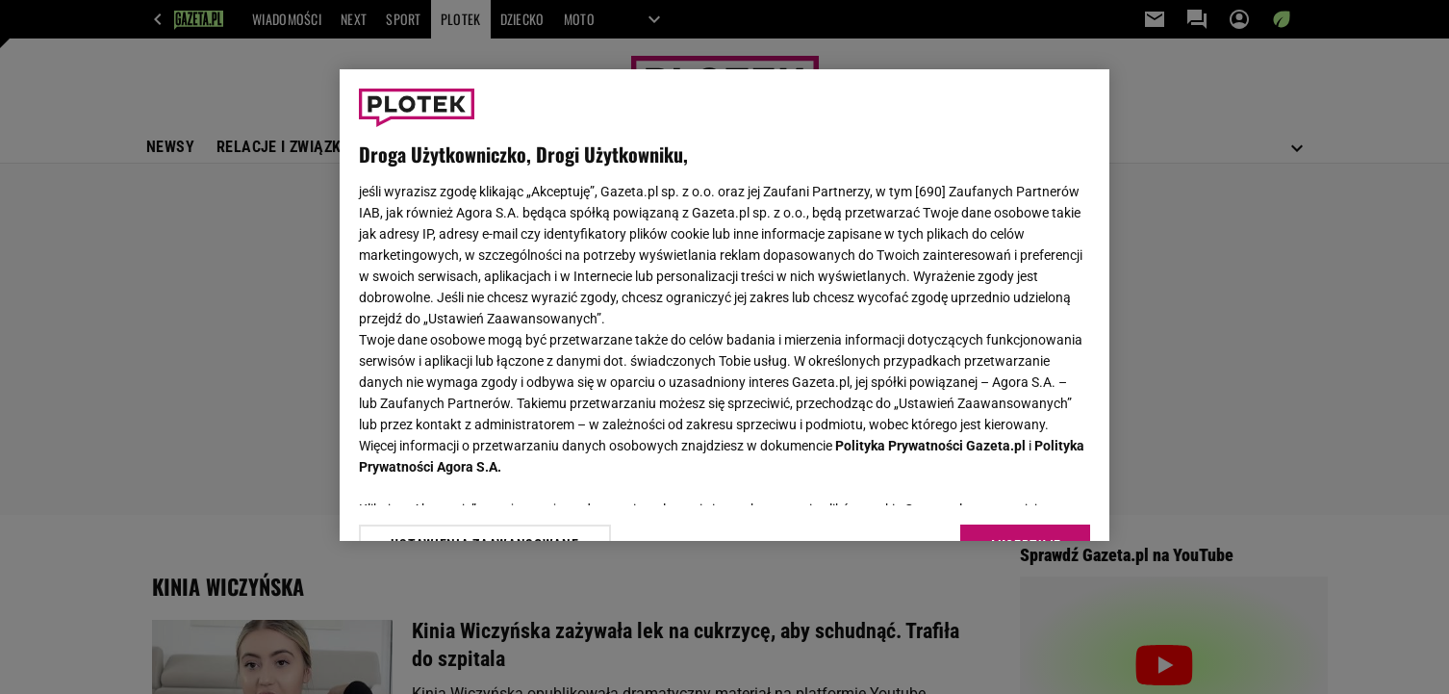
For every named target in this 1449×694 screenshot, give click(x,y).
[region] (724, 305)
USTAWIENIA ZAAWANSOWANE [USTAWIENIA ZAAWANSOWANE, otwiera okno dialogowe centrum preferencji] (484, 502)
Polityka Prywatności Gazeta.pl (930, 445)
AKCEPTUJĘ (1025, 503)
